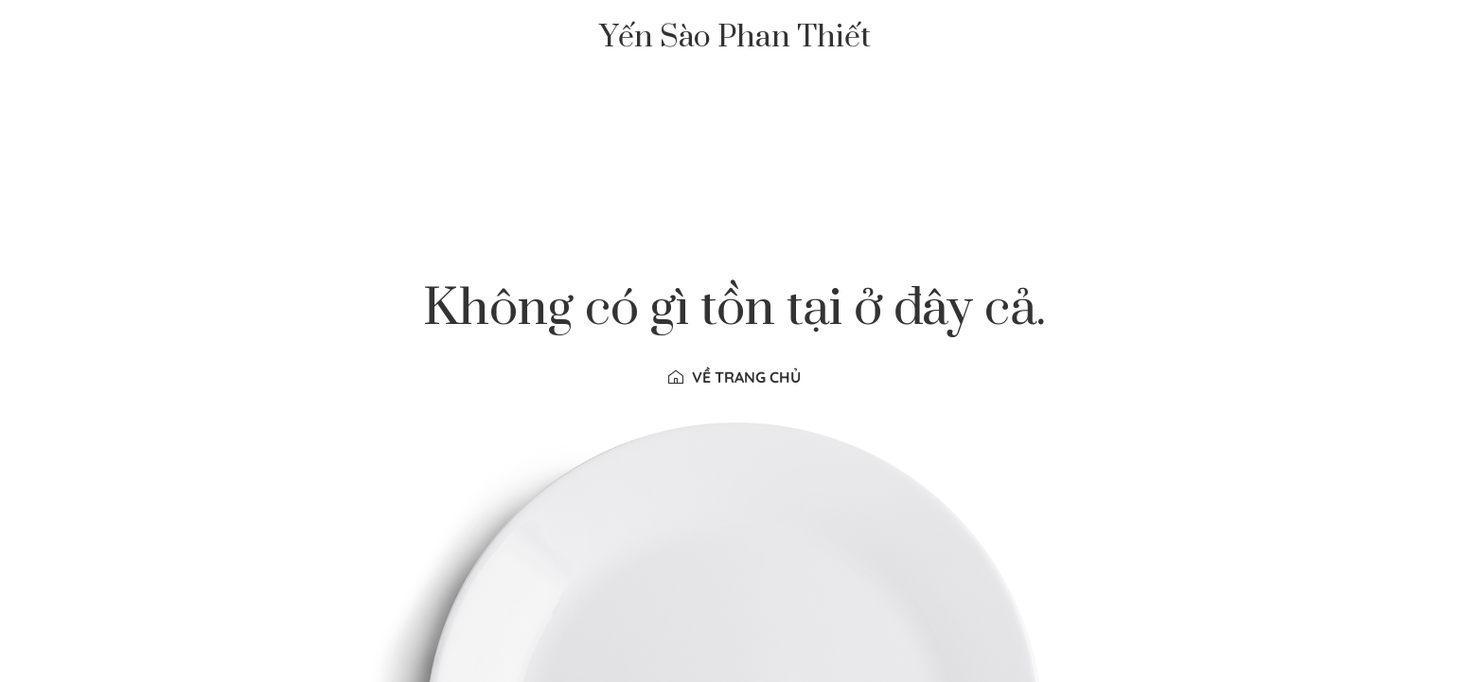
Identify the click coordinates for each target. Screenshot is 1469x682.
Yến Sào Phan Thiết (735, 38)
